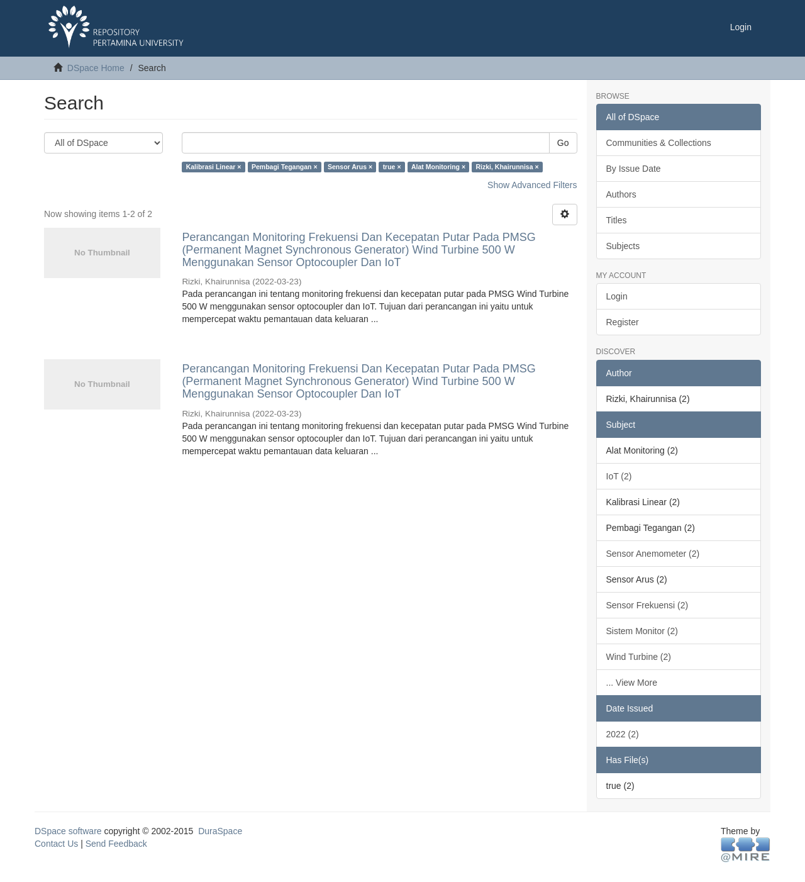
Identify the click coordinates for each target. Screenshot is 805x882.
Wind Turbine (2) (638, 657)
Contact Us (56, 844)
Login (617, 296)
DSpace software (68, 831)
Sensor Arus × (350, 166)
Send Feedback (116, 844)
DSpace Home (96, 68)
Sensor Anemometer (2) (653, 554)
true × (392, 166)
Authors (621, 194)
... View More (631, 683)
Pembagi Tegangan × (285, 166)
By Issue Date (633, 169)
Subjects (623, 246)
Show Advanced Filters (532, 185)
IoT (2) (619, 476)
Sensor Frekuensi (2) (647, 605)
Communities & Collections (658, 143)
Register (622, 322)
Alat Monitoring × (438, 166)
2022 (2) (622, 734)
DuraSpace (220, 831)
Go (563, 143)
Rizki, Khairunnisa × (507, 166)
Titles (616, 220)
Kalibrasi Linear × (214, 166)
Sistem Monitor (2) (642, 631)
